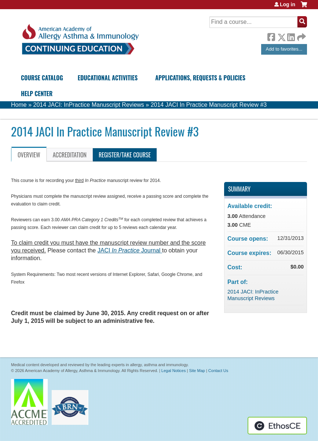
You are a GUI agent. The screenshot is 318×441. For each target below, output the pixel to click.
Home (19, 105)
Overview (29, 154)
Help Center (36, 93)
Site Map (197, 370)
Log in (287, 4)
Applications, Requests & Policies (200, 77)
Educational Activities (108, 77)
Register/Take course (125, 154)
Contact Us (218, 370)
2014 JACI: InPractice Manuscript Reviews (88, 105)
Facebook (271, 36)
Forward (300, 35)
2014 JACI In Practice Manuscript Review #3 (209, 105)
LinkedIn (291, 36)
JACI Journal (129, 250)
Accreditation (70, 154)
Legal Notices (173, 370)
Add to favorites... (284, 49)
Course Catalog (42, 77)
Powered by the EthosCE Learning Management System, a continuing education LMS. (277, 425)
